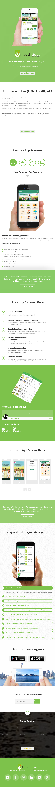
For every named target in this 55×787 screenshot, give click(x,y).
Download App (27, 73)
